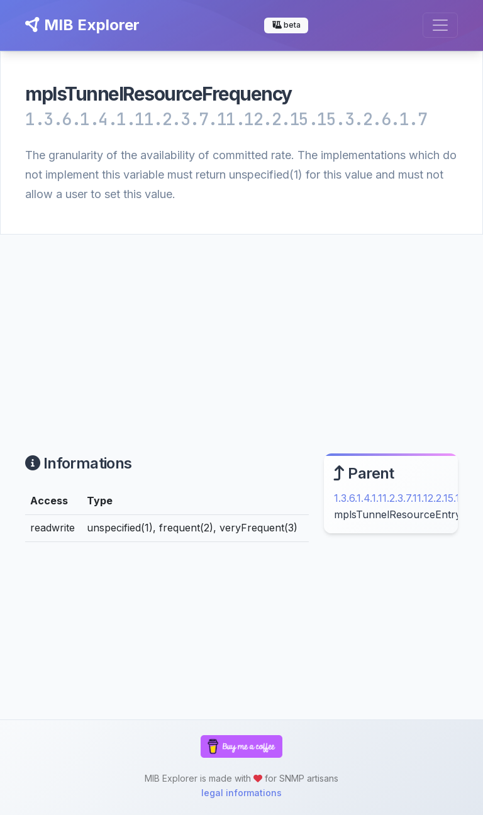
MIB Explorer (82, 25)
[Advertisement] (241, 329)
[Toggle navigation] (440, 25)
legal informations (241, 792)
